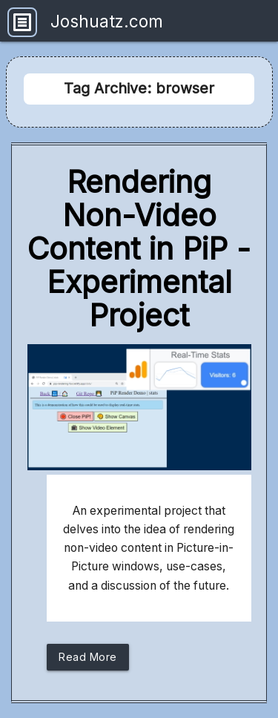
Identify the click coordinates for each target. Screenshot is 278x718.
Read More (88, 661)
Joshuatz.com (106, 21)
